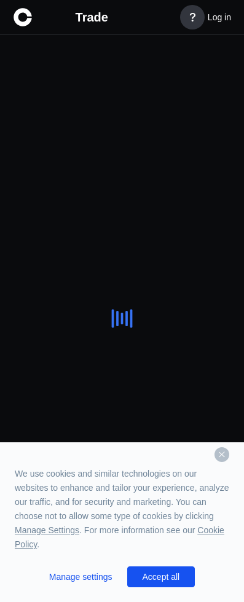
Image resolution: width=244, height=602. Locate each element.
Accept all (161, 577)
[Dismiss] (221, 454)
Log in (219, 17)
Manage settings (80, 577)
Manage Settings (47, 530)
